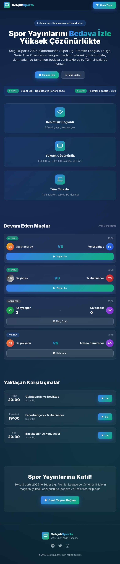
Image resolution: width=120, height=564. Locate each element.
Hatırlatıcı (60, 354)
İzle (105, 399)
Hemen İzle (47, 75)
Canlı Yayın (104, 5)
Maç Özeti (60, 322)
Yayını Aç (60, 258)
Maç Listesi (73, 75)
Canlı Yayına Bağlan (60, 501)
